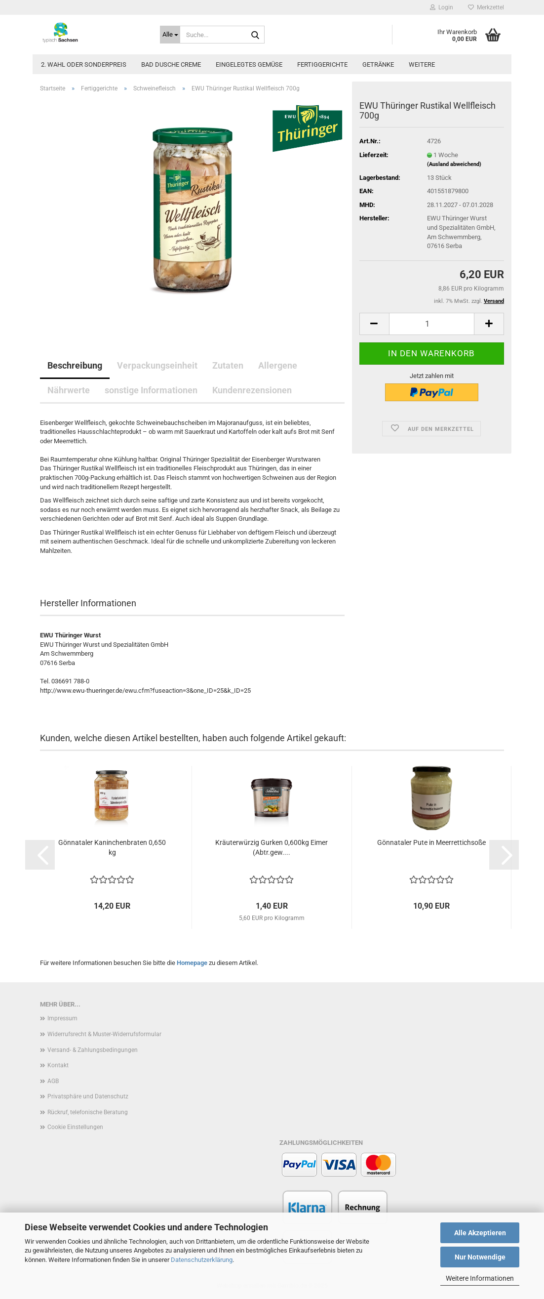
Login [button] (441, 7)
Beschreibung (74, 365)
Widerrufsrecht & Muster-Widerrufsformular (104, 1034)
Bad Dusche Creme (171, 64)
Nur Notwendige (480, 1257)
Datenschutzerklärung (202, 1259)
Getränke (378, 64)
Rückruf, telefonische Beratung (87, 1112)
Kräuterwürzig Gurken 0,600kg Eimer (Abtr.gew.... (271, 847)
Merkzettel (486, 7)
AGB (53, 1081)
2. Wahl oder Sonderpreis (83, 64)
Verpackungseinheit (157, 365)
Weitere (422, 64)
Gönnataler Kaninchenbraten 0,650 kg (112, 847)
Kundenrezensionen (252, 390)
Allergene (277, 365)
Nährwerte (68, 390)
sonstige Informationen (151, 390)
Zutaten (227, 365)
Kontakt (58, 1065)
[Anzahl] (431, 324)
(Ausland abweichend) (454, 164)
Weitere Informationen (480, 1278)
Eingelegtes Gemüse (249, 64)
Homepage (192, 962)
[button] (374, 324)
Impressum (62, 1018)
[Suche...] (170, 34)
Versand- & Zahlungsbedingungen (92, 1050)
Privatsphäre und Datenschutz (87, 1096)
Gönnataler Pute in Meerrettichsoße (431, 842)
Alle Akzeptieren (480, 1233)
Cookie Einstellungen (75, 1127)
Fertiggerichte (322, 64)
